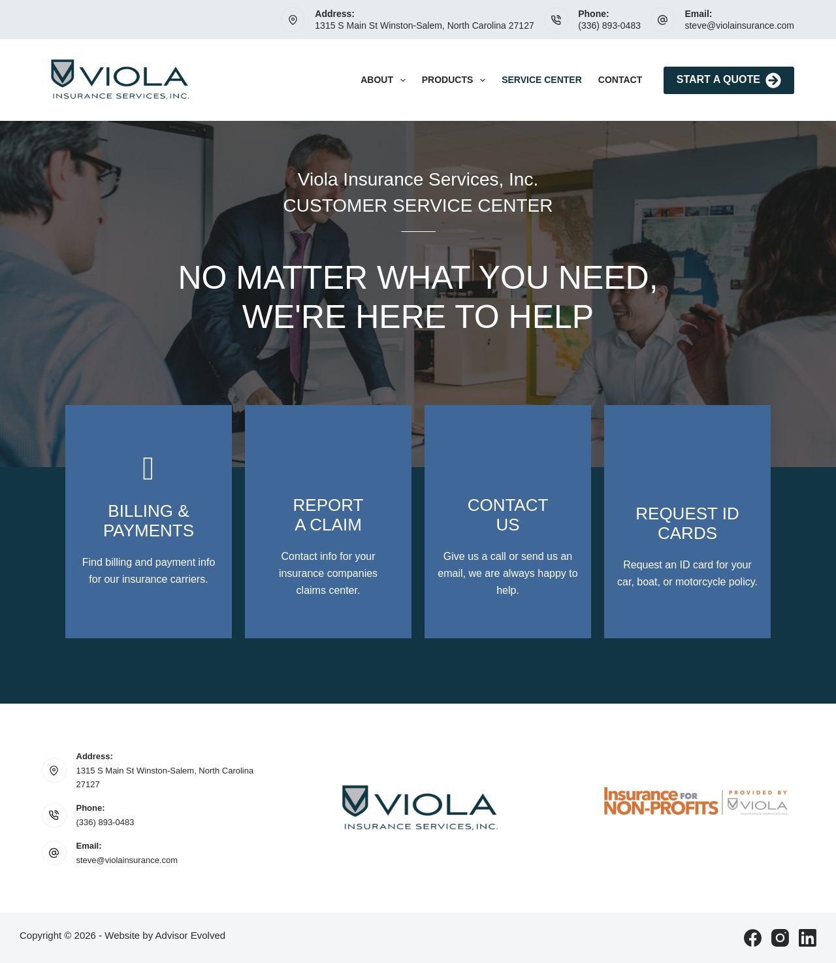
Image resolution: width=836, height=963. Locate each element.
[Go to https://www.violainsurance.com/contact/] (148, 521)
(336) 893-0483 (609, 25)
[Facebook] (753, 938)
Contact (620, 79)
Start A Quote (729, 80)
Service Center (542, 79)
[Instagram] (780, 938)
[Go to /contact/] (508, 521)
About (386, 80)
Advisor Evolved (190, 935)
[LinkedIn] (807, 938)
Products (456, 80)
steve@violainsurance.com (739, 25)
